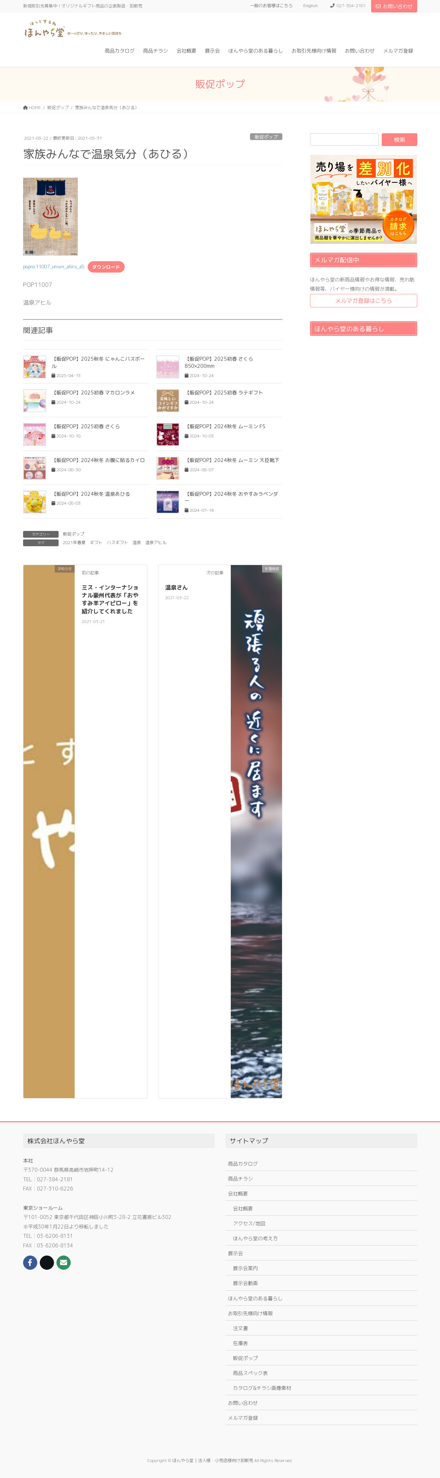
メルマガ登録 (243, 1417)
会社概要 (238, 1193)
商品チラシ (240, 1178)
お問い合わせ (394, 6)
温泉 (136, 542)
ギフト (96, 542)
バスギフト (117, 542)
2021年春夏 (74, 542)
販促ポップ (266, 137)
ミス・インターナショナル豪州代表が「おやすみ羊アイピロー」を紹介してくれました (110, 599)
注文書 (240, 1328)
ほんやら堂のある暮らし (255, 1298)
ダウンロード (106, 267)
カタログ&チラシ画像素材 (262, 1388)
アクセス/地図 (249, 1223)
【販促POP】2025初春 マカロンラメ (93, 392)
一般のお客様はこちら (271, 6)
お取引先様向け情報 (250, 1313)
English (310, 6)
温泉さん (176, 587)
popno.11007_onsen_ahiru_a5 (54, 267)
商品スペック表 (250, 1373)
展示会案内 (245, 1268)
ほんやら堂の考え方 (255, 1238)
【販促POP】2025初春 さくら (85, 426)
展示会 (235, 1253)
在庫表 (240, 1343)
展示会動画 (245, 1283)
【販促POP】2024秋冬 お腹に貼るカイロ (98, 460)
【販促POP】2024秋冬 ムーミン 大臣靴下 (232, 460)
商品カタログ (243, 1163)
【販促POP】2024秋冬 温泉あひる (90, 493)
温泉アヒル (156, 542)
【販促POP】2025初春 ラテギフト (224, 392)
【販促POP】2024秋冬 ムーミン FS (225, 426)
